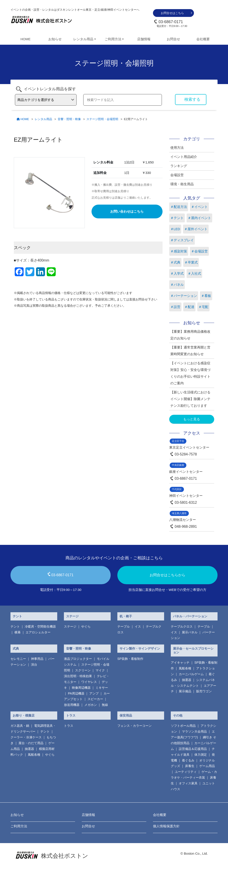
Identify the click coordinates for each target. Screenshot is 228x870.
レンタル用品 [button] (83, 39)
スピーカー (95, 699)
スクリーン (83, 670)
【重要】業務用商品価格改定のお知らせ (190, 335)
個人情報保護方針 (166, 826)
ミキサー (102, 687)
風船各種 (185, 668)
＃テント (177, 218)
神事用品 (37, 659)
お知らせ (55, 39)
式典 (16, 648)
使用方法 (177, 147)
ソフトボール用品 (183, 725)
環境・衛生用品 (182, 184)
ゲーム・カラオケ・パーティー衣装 (194, 774)
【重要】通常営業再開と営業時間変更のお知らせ (190, 350)
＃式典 (175, 262)
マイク (100, 670)
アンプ (94, 693)
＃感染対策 (178, 251)
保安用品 (126, 715)
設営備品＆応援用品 (193, 749)
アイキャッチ (180, 662)
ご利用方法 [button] (113, 39)
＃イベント (199, 207)
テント (17, 616)
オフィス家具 (188, 783)
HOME (25, 39)
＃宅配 (203, 307)
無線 (105, 705)
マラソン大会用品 (194, 731)
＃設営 (175, 307)
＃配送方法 (178, 207)
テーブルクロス (182, 626)
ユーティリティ (186, 771)
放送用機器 (71, 705)
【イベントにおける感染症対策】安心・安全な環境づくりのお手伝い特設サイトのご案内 (190, 373)
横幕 (17, 632)
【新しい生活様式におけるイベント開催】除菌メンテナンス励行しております (190, 398)
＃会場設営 (199, 251)
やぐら (86, 626)
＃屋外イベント (196, 229)
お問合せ (173, 39)
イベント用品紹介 (183, 157)
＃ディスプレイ (182, 240)
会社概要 (203, 39)
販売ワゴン (204, 691)
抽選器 (186, 680)
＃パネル (177, 284)
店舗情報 (144, 39)
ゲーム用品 (207, 766)
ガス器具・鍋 (19, 725)
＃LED (175, 229)
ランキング (178, 166)
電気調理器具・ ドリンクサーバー (33, 728)
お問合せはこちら (172, 13)
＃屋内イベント (199, 218)
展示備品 (185, 691)
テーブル (123, 626)
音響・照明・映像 (78, 648)
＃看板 (206, 296)
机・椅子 (126, 616)
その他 (177, 715)
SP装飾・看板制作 (130, 659)
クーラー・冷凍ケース (26, 737)
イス (138, 626)
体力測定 (200, 754)
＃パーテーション (183, 296)
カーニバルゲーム (191, 674)
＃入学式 (177, 273)
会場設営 (177, 175)
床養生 (189, 766)
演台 (34, 664)
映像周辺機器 (81, 687)
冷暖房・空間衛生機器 (40, 626)
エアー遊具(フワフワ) (193, 734)
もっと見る (191, 419)
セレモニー (18, 659)
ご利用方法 (18, 826)
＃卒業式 (191, 262)
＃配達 (189, 307)
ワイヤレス (89, 682)
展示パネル (189, 632)
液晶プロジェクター (78, 659)
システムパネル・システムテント (193, 682)
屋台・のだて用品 (30, 743)
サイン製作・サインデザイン (140, 648)
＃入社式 (194, 273)
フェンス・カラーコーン (134, 725)
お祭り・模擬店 (24, 715)
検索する (192, 99)
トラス (70, 715)
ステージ (72, 616)
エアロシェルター (38, 632)
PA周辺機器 (76, 693)
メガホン (90, 705)
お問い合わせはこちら (127, 211)
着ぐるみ (188, 760)
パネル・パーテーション (190, 616)
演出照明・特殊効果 (78, 676)
